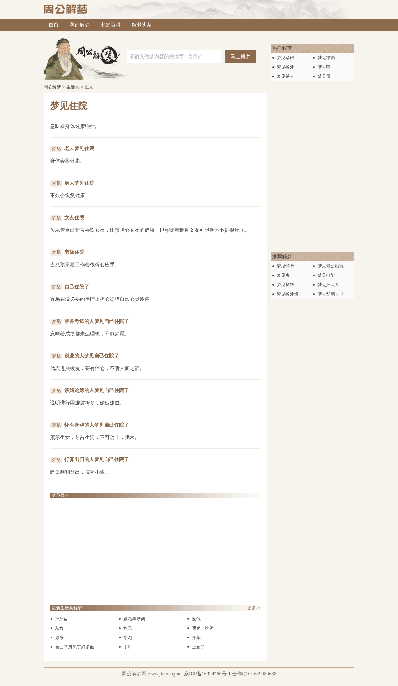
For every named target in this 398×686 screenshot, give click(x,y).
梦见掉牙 (285, 67)
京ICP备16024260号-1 (207, 673)
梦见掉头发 (328, 284)
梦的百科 (111, 24)
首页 (53, 24)
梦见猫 (324, 67)
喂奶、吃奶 (203, 628)
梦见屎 (324, 76)
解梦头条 (142, 24)
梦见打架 (326, 275)
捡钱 (196, 619)
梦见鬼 (283, 275)
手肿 (127, 647)
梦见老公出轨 (330, 266)
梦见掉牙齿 (287, 294)
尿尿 (59, 637)
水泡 (127, 637)
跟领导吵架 (134, 619)
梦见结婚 (326, 57)
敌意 (127, 628)
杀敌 (59, 628)
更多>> (254, 608)
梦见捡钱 (285, 284)
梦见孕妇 (285, 57)
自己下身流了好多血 (74, 647)
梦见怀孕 (285, 266)
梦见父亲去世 (330, 294)
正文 (89, 87)
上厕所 (198, 647)
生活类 (72, 87)
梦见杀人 (285, 76)
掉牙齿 (61, 619)
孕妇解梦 (80, 24)
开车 (196, 637)
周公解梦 (52, 87)
